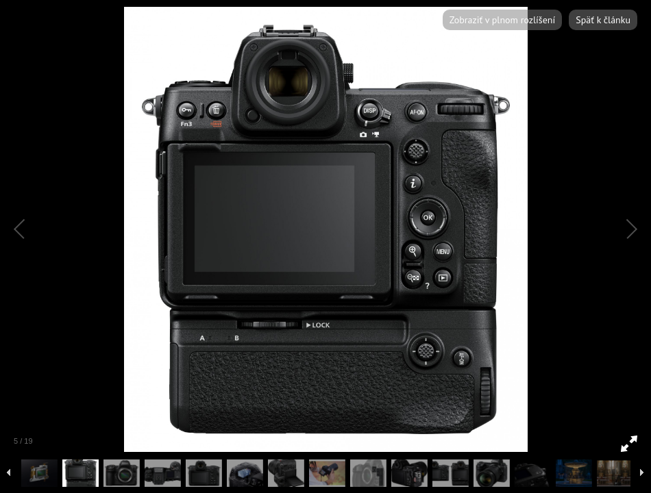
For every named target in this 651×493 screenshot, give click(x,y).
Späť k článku (603, 20)
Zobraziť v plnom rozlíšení (502, 20)
